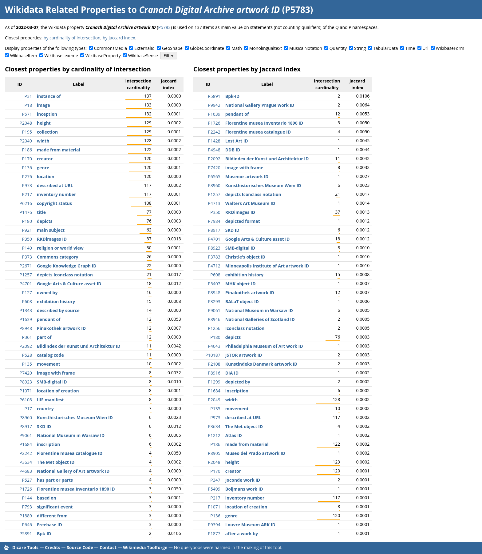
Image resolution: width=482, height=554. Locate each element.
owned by (47, 292)
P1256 (214, 328)
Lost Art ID (236, 141)
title (41, 212)
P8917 (26, 426)
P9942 (214, 105)
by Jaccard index (119, 38)
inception (47, 114)
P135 (27, 364)
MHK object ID (240, 284)
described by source (58, 310)
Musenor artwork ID (247, 176)
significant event (55, 507)
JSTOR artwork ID (243, 355)
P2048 (26, 123)
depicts (45, 221)
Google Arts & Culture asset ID (69, 284)
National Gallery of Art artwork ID (73, 471)
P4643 (214, 346)
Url (425, 48)
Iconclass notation (245, 328)
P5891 (26, 533)
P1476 (26, 212)
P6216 (26, 203)
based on (46, 498)
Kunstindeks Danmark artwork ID (261, 364)
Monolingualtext (265, 48)
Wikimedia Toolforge (145, 547)
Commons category (57, 257)
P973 (27, 185)
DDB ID (232, 150)
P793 (27, 507)
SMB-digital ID (52, 382)
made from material (58, 150)
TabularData (385, 48)
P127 (27, 292)
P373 (27, 257)
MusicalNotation (305, 48)
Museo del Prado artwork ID (255, 453)
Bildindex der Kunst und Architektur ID (78, 346)
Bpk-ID (44, 533)
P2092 (26, 346)
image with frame (56, 373)
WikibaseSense (143, 55)
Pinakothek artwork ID (61, 328)
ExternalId (144, 48)
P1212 (214, 435)
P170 (27, 159)
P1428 (214, 141)
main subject (51, 230)
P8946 (214, 319)
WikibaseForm (450, 48)
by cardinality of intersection (72, 38)
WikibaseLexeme (61, 55)
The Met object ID (55, 462)
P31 (28, 96)
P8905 (214, 453)
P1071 (26, 391)
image (43, 105)
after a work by (241, 533)
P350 (27, 239)
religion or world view (60, 248)
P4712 (214, 266)
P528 (27, 355)
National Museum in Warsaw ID (71, 435)
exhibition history (56, 301)
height (44, 123)
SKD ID (44, 426)
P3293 (214, 301)
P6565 (214, 176)
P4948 (214, 150)
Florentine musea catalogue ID (69, 453)
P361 (27, 337)
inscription (48, 444)
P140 (27, 248)
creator (45, 159)
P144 (27, 498)
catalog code (50, 355)
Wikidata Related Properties (65, 9)
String (360, 48)
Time (410, 48)
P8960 (26, 417)
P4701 (26, 284)
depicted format (242, 221)
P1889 (26, 516)
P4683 (26, 471)
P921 (27, 230)
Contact (108, 547)
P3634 (26, 462)
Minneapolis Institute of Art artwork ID (267, 266)
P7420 (26, 373)
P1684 (26, 444)
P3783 (214, 257)
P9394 (214, 525)
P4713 (214, 203)
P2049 (26, 141)
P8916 (214, 373)
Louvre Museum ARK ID (250, 525)
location (45, 176)
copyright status (54, 203)
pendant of (49, 319)
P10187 (212, 355)
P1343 (26, 310)
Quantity (338, 48)
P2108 (214, 364)
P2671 (26, 266)
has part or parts (55, 480)
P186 (27, 150)
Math (236, 48)
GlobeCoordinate (207, 48)
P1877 (214, 533)
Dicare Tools (25, 547)
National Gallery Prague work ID (259, 105)
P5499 (214, 489)
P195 (27, 132)
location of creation (58, 391)
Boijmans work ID (244, 489)
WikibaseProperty (103, 55)
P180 (27, 221)
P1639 (26, 319)
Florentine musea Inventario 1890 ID (76, 489)
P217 (27, 194)
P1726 (26, 489)
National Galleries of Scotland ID (260, 319)
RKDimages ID (52, 239)
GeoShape (172, 48)
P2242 (26, 453)
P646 (27, 525)
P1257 (26, 275)
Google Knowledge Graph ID (67, 266)
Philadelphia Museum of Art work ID (264, 346)
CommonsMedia (110, 48)
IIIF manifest (50, 400)
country (45, 408)
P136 (27, 168)
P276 (27, 176)
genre (43, 168)
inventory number (56, 194)
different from (52, 516)
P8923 (26, 382)
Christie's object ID (245, 257)
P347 (215, 480)
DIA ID (232, 373)
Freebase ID (49, 525)
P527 (27, 480)
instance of (49, 96)
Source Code (80, 547)
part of (44, 337)
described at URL (55, 185)
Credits (52, 547)
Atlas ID (233, 435)
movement (48, 364)
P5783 (164, 27)
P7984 (214, 221)
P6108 (26, 400)
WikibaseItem (23, 55)
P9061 (26, 435)
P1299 (214, 382)
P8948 (26, 328)
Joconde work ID (242, 480)
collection (47, 132)
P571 (27, 114)
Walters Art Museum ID (250, 203)
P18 (28, 105)
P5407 (214, 284)
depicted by (237, 382)
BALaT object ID (242, 301)
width (43, 141)
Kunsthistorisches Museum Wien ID (75, 417)
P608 (27, 301)
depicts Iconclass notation (65, 275)
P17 (28, 408)
